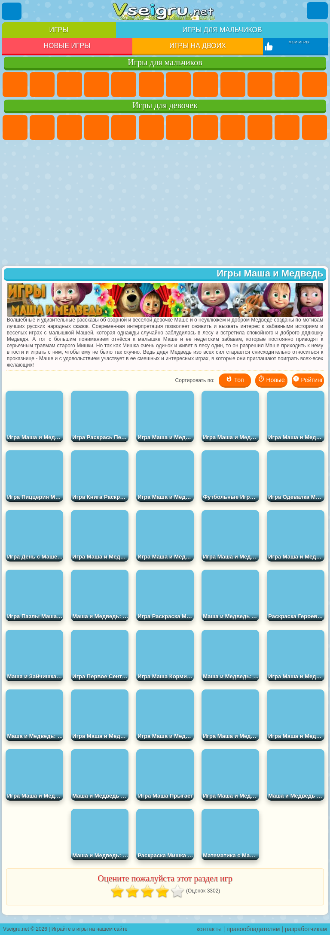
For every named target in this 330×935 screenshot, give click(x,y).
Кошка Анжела (232, 127)
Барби (96, 127)
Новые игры (66, 45)
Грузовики (314, 84)
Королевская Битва (151, 84)
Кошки (287, 127)
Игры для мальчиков (222, 29)
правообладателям (253, 929)
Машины (205, 84)
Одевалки (314, 127)
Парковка (15, 84)
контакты (209, 929)
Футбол (42, 84)
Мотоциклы (260, 84)
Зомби (123, 84)
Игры (58, 29)
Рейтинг (308, 379)
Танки (96, 84)
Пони (15, 127)
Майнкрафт (178, 84)
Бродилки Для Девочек (178, 127)
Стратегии (69, 84)
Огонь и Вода (69, 127)
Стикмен (287, 84)
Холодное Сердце (260, 127)
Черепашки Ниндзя (232, 84)
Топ (235, 379)
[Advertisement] (165, 204)
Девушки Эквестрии (42, 127)
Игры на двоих (197, 45)
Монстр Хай (151, 127)
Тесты (123, 127)
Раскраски (205, 127)
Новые (271, 379)
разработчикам (306, 929)
